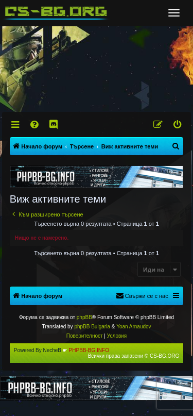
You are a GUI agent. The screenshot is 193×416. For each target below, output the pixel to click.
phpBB (84, 317)
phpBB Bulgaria (92, 326)
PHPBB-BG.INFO (89, 350)
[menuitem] (35, 125)
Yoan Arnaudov (133, 326)
